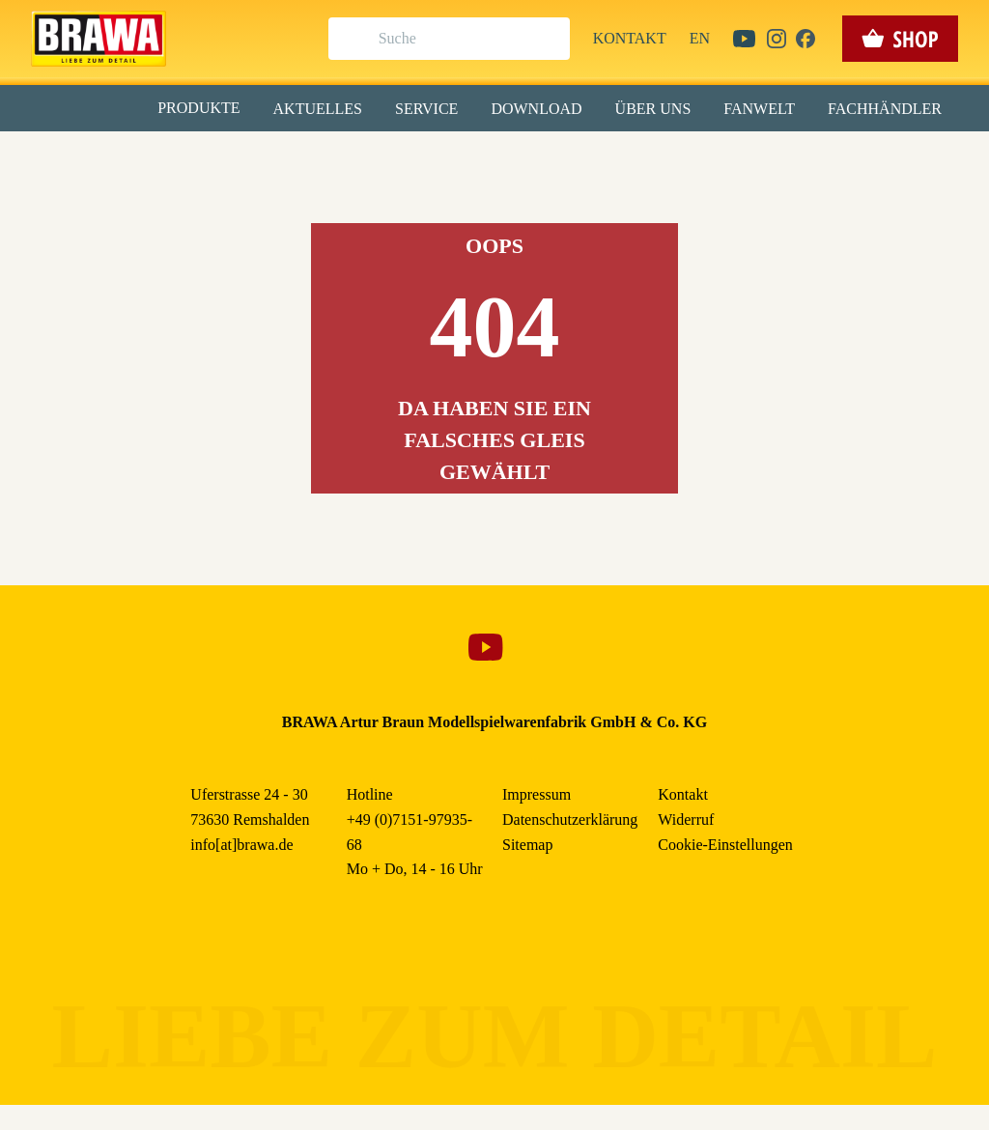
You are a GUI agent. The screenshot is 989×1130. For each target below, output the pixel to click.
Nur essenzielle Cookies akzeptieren (494, 359)
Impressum (560, 443)
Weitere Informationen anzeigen (495, 402)
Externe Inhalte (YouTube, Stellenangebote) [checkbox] (412, 200)
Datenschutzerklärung (658, 443)
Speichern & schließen (495, 306)
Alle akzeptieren (495, 251)
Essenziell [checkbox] (323, 158)
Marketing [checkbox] (413, 158)
